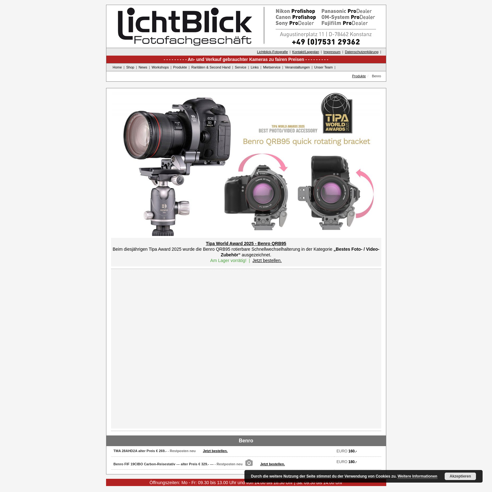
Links (255, 67)
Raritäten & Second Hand (211, 67)
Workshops (160, 67)
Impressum (332, 52)
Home (117, 67)
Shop (130, 67)
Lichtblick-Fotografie (272, 52)
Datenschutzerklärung (361, 52)
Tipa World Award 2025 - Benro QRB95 (246, 243)
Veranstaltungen (297, 67)
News (143, 67)
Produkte (180, 67)
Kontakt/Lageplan (305, 52)
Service (240, 67)
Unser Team (323, 67)
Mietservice (272, 67)
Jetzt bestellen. (266, 260)
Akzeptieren (460, 476)
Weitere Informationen (417, 476)
